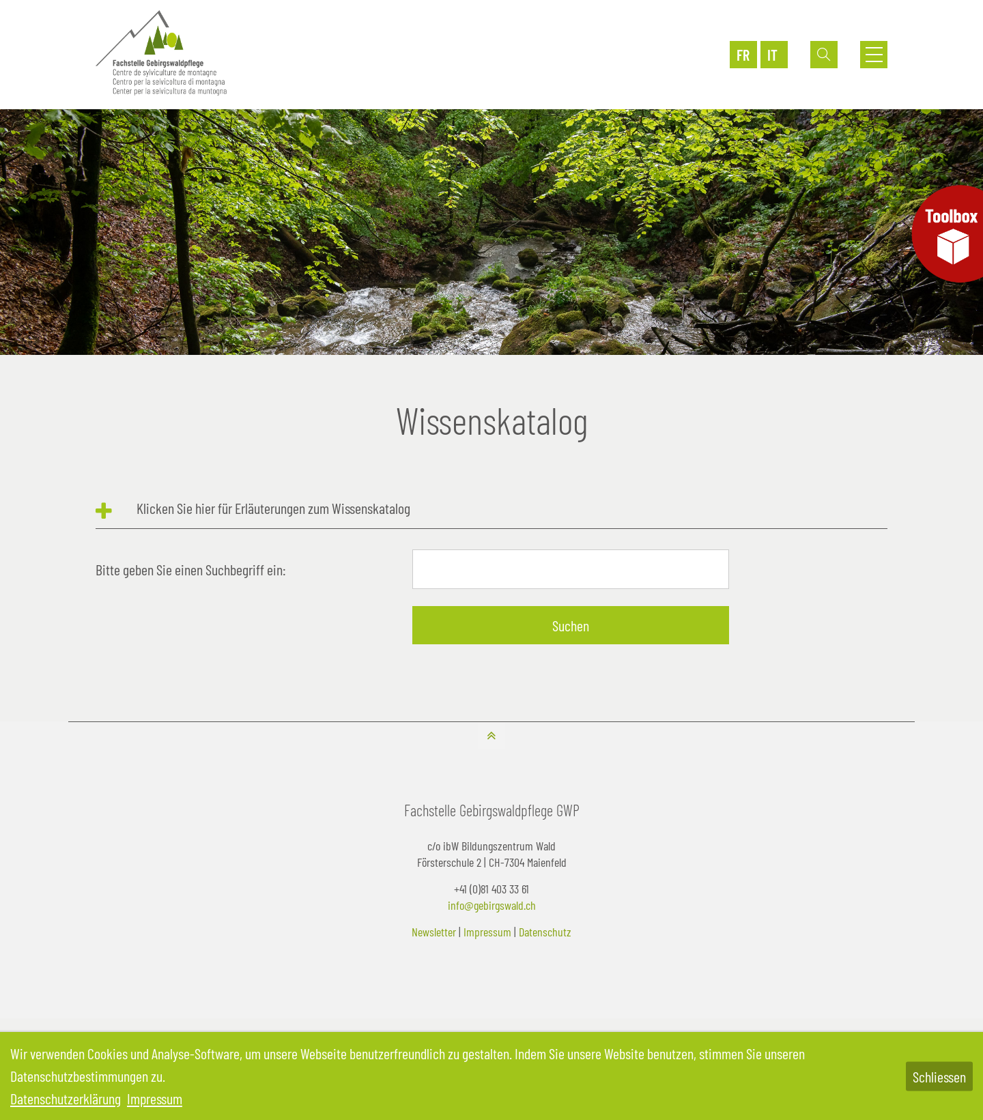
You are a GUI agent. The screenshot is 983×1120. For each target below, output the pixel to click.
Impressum (487, 931)
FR (743, 54)
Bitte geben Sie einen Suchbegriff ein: (191, 569)
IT (772, 54)
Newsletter (434, 931)
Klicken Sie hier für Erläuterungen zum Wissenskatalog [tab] (273, 508)
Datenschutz (545, 931)
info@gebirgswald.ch (492, 905)
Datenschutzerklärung (65, 1098)
